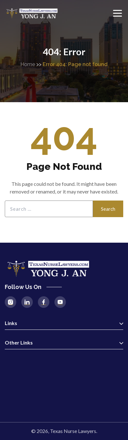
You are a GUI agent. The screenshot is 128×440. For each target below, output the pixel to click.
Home (27, 64)
